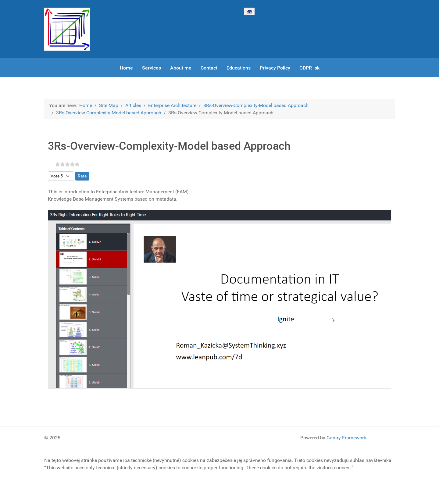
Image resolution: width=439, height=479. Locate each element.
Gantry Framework (346, 438)
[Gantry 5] (67, 29)
